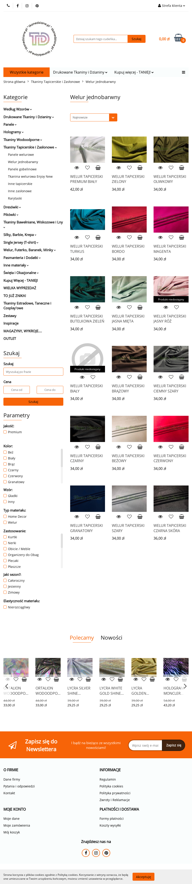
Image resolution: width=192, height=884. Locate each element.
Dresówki (12, 207)
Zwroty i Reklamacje (115, 800)
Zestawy (9, 315)
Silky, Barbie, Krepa (19, 234)
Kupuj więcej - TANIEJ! (134, 72)
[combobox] (93, 117)
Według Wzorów (17, 109)
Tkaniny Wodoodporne (22, 139)
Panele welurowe (21, 154)
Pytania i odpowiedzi (19, 786)
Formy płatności (112, 818)
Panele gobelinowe (22, 169)
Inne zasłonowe (20, 191)
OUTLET (9, 338)
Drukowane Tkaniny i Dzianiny (80, 72)
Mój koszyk (11, 832)
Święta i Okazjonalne (21, 272)
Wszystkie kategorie (27, 72)
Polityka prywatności (115, 793)
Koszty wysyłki (110, 825)
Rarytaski (15, 198)
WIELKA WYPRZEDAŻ (19, 288)
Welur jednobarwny (23, 162)
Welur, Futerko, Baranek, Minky (29, 250)
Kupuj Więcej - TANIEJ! (20, 280)
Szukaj (33, 402)
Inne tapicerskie (20, 184)
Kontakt (9, 793)
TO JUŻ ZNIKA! (14, 295)
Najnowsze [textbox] (80, 117)
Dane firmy (11, 779)
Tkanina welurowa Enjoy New (30, 176)
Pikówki (10, 214)
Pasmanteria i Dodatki (22, 257)
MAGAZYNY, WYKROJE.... (22, 331)
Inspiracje (10, 323)
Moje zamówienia (16, 825)
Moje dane (11, 818)
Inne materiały (16, 265)
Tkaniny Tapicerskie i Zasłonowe (30, 147)
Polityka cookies (111, 786)
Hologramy (13, 132)
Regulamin (108, 779)
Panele (10, 124)
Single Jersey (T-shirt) (20, 242)
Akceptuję (143, 876)
